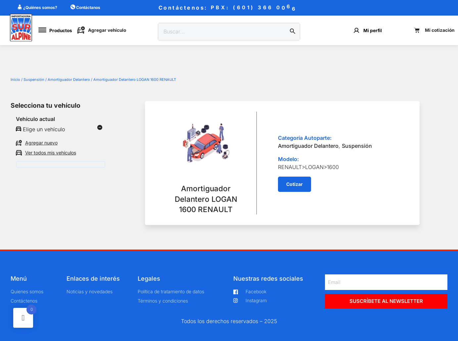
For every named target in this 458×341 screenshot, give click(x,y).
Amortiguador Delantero (69, 79)
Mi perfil (372, 30)
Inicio (15, 79)
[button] (294, 184)
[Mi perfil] (356, 30)
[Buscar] (292, 31)
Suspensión (33, 79)
